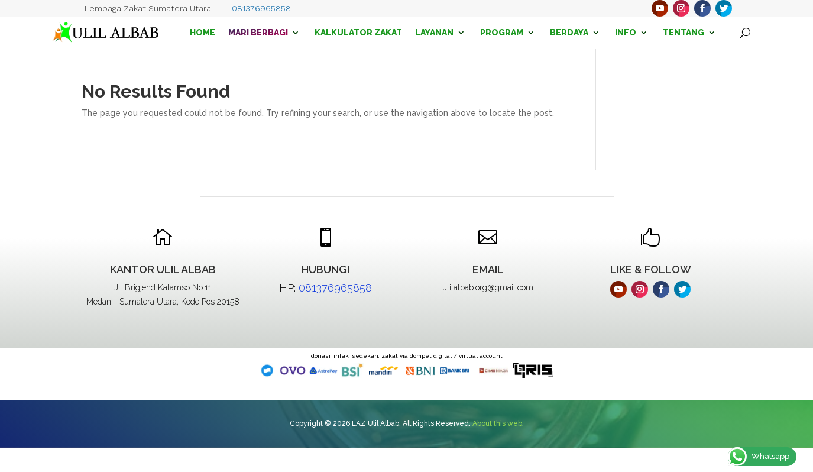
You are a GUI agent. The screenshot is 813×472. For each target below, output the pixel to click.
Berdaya (569, 32)
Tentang (683, 32)
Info (625, 32)
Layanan (434, 32)
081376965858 (261, 8)
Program (501, 32)
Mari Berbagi (258, 32)
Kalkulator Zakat (358, 32)
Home (202, 32)
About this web (497, 423)
